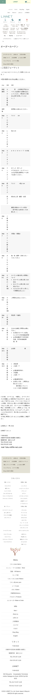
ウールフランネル (7, 530)
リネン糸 (12, 29)
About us (14, 12)
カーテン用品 (15, 60)
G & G (16, 9)
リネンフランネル (7, 534)
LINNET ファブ (24, 501)
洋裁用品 (15, 593)
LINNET (15, 2)
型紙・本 (23, 25)
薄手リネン (7, 488)
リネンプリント (7, 517)
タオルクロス (24, 517)
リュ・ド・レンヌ (24, 522)
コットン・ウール (15, 25)
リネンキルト (24, 515)
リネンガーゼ (7, 485)
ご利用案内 (26, 12)
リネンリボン (5, 29)
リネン (6, 25)
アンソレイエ (24, 512)
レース (17, 29)
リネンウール (7, 536)
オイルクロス (24, 541)
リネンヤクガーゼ (7, 541)
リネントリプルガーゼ (7, 496)
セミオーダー (12, 32)
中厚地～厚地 (24, 506)
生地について (6, 57)
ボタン (15, 589)
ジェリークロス (7, 491)
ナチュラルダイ (24, 498)
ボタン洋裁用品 (24, 29)
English (27, 9)
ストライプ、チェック (7, 510)
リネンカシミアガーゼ (7, 498)
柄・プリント (7, 506)
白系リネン (23, 534)
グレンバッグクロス (24, 525)
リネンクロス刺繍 (7, 515)
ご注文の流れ (22, 54)
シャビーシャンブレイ (24, 488)
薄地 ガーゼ (7, 482)
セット (28, 25)
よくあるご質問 (22, 57)
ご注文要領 (14, 57)
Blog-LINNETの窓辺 (8, 64)
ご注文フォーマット (23, 461)
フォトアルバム (7, 60)
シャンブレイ (24, 485)
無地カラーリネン (24, 539)
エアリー (24, 493)
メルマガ (10, 9)
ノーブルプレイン (24, 503)
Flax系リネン (24, 536)
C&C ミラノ (24, 544)
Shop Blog (21, 9)
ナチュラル (23, 510)
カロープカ (23, 520)
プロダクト (5, 32)
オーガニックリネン (24, 496)
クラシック (23, 491)
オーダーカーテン (21, 32)
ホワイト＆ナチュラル (24, 530)
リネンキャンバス (24, 527)
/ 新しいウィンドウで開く (9, 464)
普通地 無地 (24, 482)
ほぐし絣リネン (7, 512)
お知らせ (20, 12)
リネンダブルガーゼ (7, 493)
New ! (9, 12)
